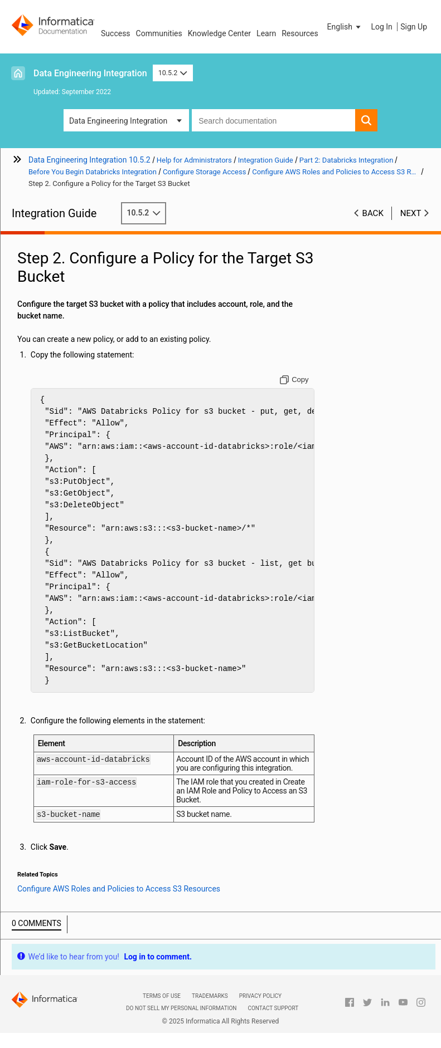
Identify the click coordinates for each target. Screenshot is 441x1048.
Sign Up (413, 26)
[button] (345, 27)
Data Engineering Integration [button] (118, 120)
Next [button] (410, 213)
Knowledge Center (219, 33)
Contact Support (273, 1010)
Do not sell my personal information (181, 1010)
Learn (266, 33)
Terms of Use (162, 998)
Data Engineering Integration (90, 73)
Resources (300, 33)
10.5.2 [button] (172, 72)
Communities (159, 33)
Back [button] (373, 213)
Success (115, 33)
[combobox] (273, 120)
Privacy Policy (260, 998)
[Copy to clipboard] (294, 380)
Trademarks (210, 998)
